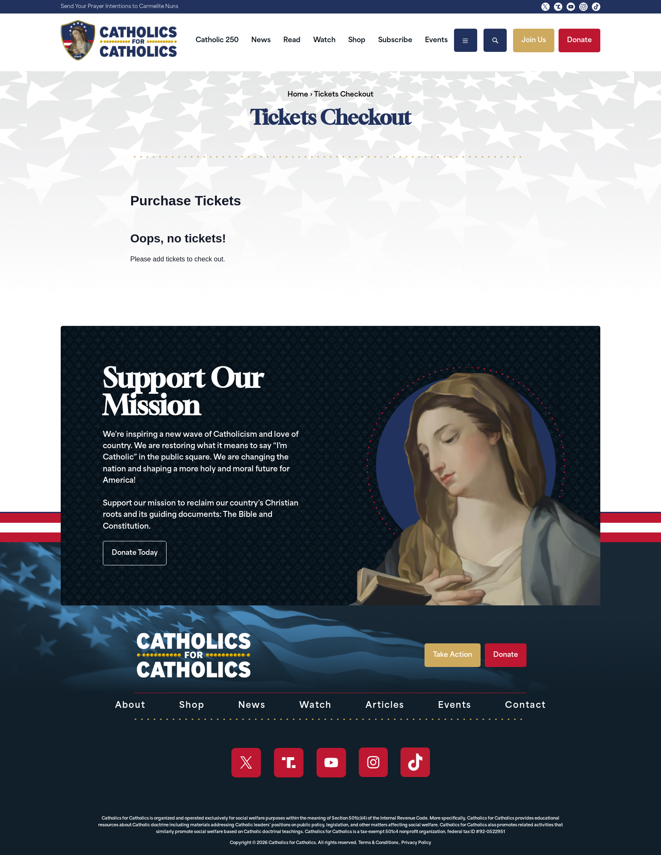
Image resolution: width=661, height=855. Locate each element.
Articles (384, 706)
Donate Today (135, 553)
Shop (356, 40)
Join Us (533, 40)
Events (436, 40)
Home (298, 94)
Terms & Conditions (378, 843)
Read (292, 40)
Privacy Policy (416, 843)
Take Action (452, 655)
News (261, 40)
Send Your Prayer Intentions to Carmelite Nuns (119, 6)
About (130, 706)
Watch (324, 40)
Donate (579, 40)
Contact (525, 706)
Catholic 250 (217, 40)
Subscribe (395, 40)
